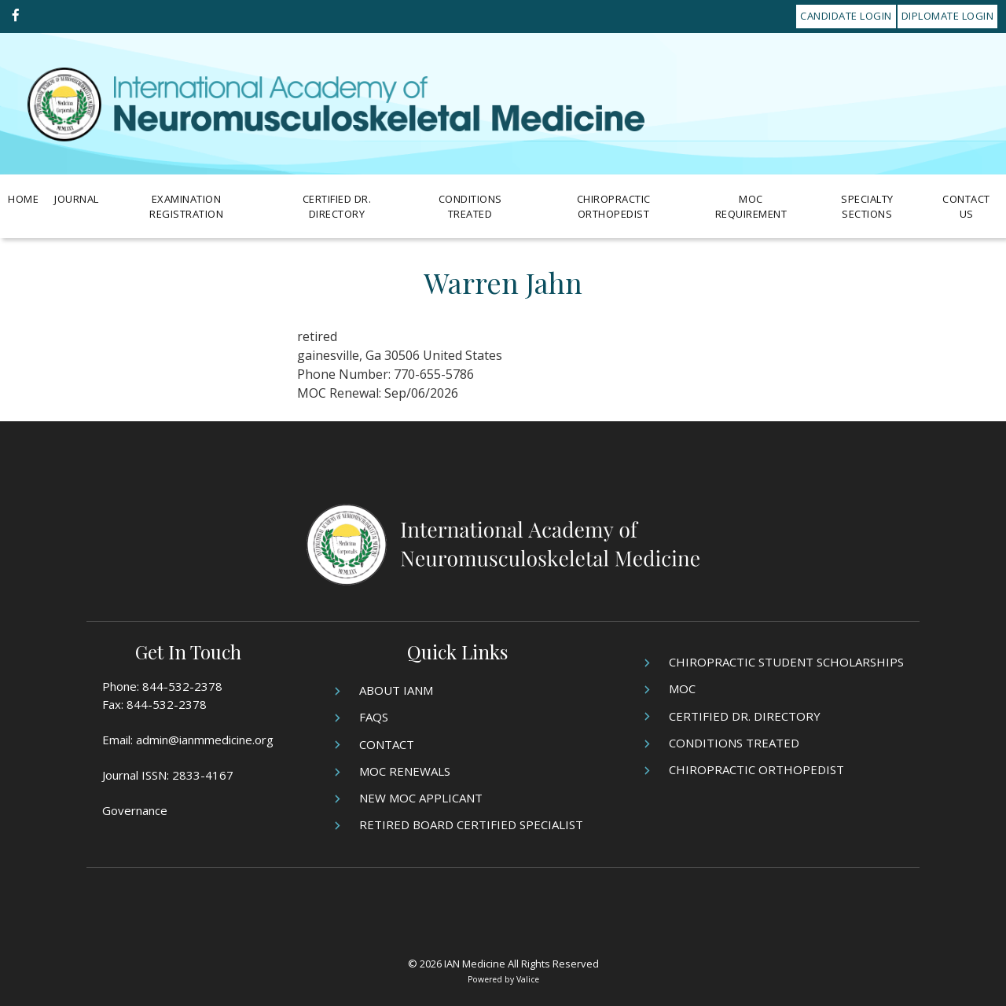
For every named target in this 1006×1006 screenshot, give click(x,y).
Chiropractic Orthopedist (614, 207)
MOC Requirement (751, 207)
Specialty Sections (867, 207)
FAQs (373, 717)
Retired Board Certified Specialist (471, 824)
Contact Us (966, 207)
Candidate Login (846, 16)
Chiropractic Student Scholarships (786, 662)
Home (23, 199)
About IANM (396, 690)
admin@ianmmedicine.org (205, 739)
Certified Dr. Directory (337, 207)
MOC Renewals (404, 771)
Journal (76, 199)
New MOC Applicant (421, 798)
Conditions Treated (470, 207)
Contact (386, 744)
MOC (682, 688)
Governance (134, 810)
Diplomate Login (947, 16)
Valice (527, 979)
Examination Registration (186, 207)
